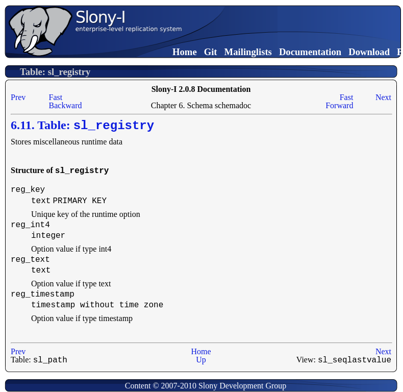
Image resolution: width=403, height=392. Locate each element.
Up (201, 359)
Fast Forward (339, 101)
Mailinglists (248, 51)
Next (383, 97)
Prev (18, 97)
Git (210, 51)
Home (184, 51)
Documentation (310, 51)
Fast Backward (65, 101)
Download (369, 51)
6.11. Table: (82, 125)
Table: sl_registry (55, 71)
